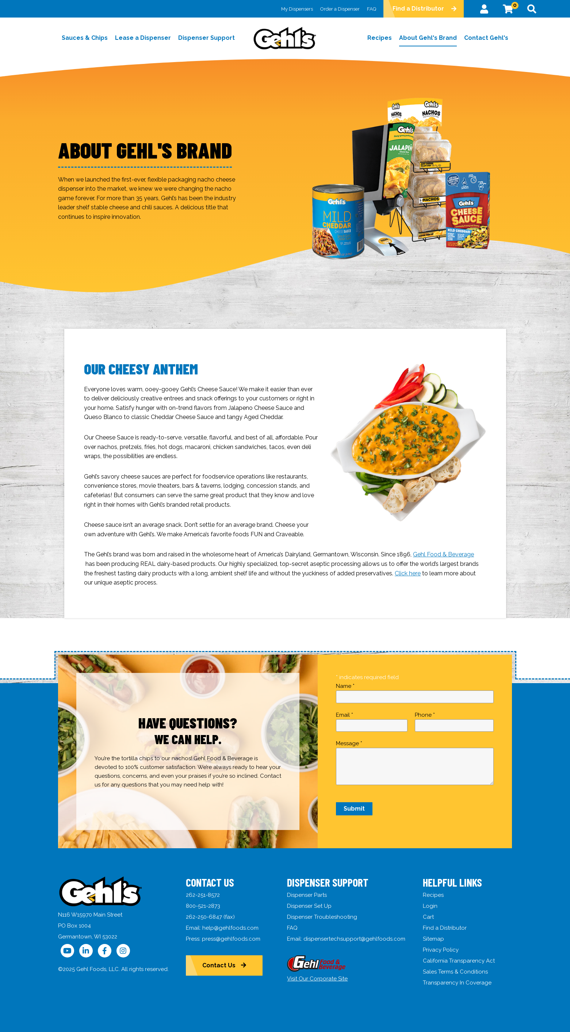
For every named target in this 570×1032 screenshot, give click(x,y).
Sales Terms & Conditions (455, 971)
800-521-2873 (203, 906)
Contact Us (219, 965)
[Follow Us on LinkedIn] (86, 950)
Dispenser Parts (307, 895)
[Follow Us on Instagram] (123, 950)
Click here (408, 573)
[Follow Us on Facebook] (104, 950)
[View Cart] (508, 9)
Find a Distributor (418, 8)
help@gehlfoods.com (230, 928)
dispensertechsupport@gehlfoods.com (354, 939)
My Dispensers (297, 9)
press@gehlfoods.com (231, 939)
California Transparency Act (459, 960)
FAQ (371, 9)
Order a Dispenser (340, 9)
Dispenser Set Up (309, 906)
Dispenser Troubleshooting (322, 917)
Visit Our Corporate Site (317, 978)
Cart (428, 917)
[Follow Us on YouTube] (67, 950)
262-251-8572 (203, 895)
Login (430, 906)
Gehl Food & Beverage (443, 554)
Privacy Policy (441, 950)
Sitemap (433, 939)
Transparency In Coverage (457, 982)
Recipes (433, 895)
